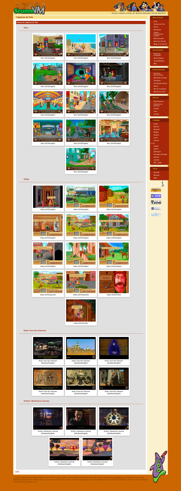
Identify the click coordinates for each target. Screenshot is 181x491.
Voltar (17, 471)
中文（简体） (158, 163)
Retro (155, 178)
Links (155, 111)
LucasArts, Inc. (118, 477)
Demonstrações (159, 38)
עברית (153, 143)
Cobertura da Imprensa (157, 105)
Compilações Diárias (160, 83)
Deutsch (156, 126)
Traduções (157, 80)
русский (156, 157)
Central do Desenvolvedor (158, 74)
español (156, 135)
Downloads (157, 30)
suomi (156, 138)
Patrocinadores (159, 101)
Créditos (156, 114)
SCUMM (156, 172)
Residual (156, 175)
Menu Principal (158, 18)
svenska (156, 160)
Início (155, 21)
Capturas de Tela (159, 24)
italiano (156, 149)
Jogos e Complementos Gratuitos (158, 34)
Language (156, 120)
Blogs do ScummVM (160, 44)
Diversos (156, 98)
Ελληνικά (157, 129)
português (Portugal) (160, 154)
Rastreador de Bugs (160, 78)
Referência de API (160, 92)
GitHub (156, 86)
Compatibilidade (159, 61)
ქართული (157, 151)
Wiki (155, 64)
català (156, 124)
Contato (156, 108)
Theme (155, 169)
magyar (156, 146)
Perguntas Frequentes (157, 54)
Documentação (158, 50)
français (156, 140)
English (156, 132)
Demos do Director (160, 41)
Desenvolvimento (159, 70)
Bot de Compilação (160, 89)
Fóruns (156, 27)
